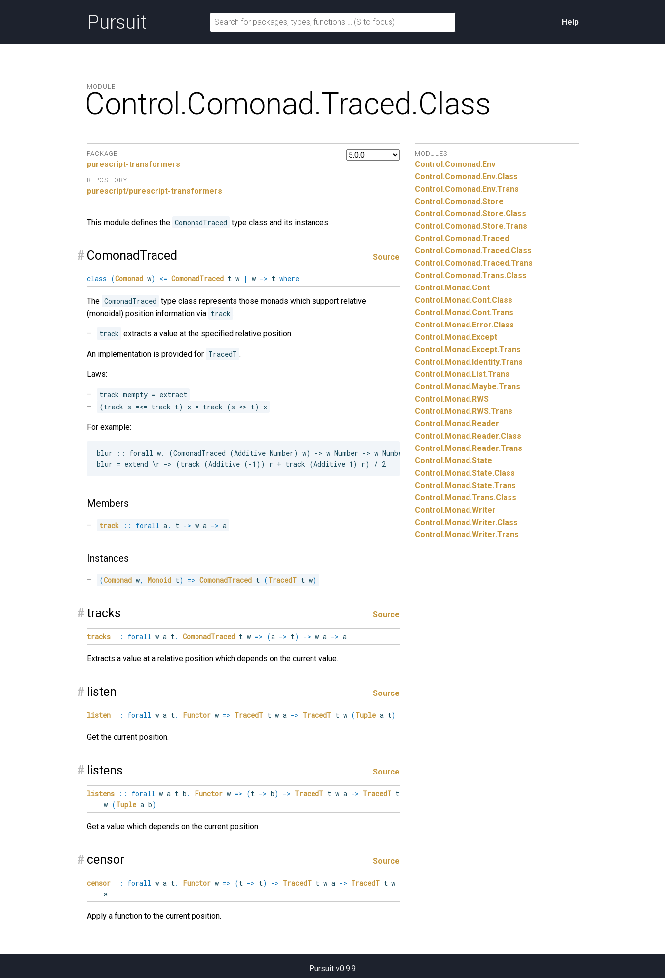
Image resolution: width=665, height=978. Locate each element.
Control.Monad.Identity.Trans (469, 362)
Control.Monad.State (453, 460)
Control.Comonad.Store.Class (470, 213)
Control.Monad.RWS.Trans (463, 411)
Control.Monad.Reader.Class (468, 436)
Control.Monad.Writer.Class (466, 522)
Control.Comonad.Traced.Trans (474, 263)
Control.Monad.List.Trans (462, 374)
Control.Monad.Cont (452, 287)
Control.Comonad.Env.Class (466, 176)
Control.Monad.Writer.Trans (467, 534)
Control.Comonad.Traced (462, 238)
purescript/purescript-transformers (154, 191)
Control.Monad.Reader (457, 423)
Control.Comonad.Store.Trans (471, 226)
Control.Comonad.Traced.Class (473, 250)
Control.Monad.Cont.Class (463, 300)
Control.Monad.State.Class (465, 473)
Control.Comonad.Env (455, 164)
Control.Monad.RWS (452, 399)
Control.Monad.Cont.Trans (464, 312)
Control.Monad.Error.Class (464, 324)
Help (570, 22)
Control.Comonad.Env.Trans (467, 189)
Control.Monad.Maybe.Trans (467, 386)
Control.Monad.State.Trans (465, 485)
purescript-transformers (133, 164)
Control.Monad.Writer (455, 510)
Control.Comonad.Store (459, 201)
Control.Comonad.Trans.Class (471, 275)
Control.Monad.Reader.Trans (468, 448)
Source (386, 257)
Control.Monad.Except (456, 337)
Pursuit (117, 22)
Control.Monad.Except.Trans (468, 349)
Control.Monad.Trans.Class (465, 497)
